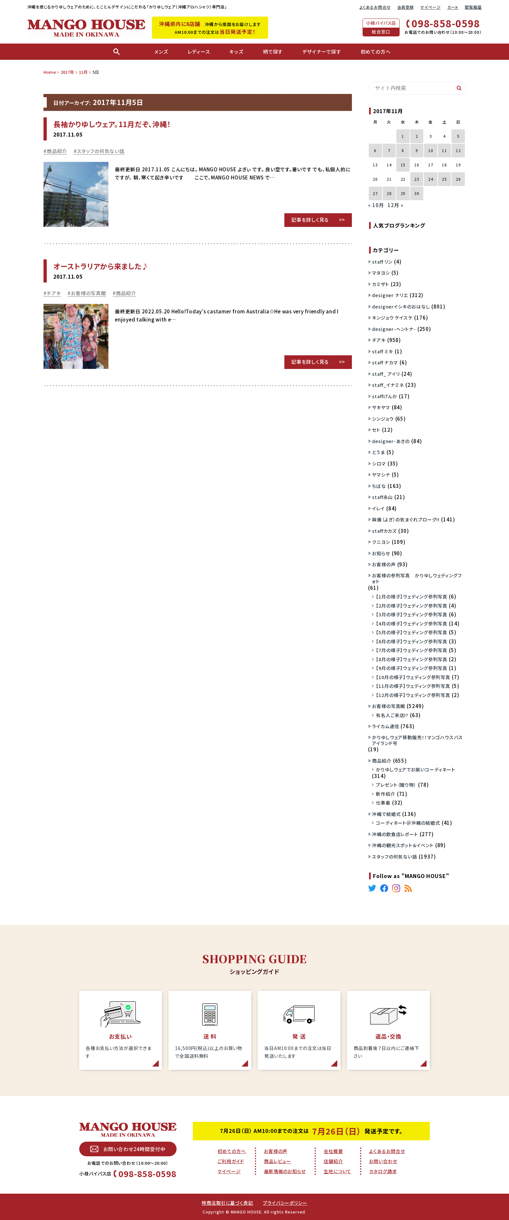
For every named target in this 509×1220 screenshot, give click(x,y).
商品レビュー (277, 1161)
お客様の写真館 (88, 293)
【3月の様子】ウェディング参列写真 (411, 614)
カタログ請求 (383, 1171)
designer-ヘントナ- (394, 329)
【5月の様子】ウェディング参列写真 (411, 632)
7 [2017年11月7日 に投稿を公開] (389, 150)
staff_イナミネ (388, 385)
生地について (337, 1171)
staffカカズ (384, 531)
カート (453, 7)
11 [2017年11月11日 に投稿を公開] (444, 150)
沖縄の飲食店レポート (395, 834)
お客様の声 (384, 564)
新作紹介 (385, 794)
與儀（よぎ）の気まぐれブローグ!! (406, 519)
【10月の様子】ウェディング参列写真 (413, 677)
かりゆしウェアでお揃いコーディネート (415, 769)
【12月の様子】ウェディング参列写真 (413, 695)
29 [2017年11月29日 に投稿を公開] (403, 193)
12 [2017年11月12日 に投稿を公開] (458, 150)
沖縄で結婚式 (386, 814)
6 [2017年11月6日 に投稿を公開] (375, 150)
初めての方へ (231, 1151)
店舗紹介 (333, 1161)
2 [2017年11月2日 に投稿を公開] (417, 136)
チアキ (54, 293)
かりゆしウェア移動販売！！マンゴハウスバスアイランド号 (417, 740)
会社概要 (333, 1151)
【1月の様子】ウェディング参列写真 (411, 596)
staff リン (382, 262)
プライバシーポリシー (285, 1203)
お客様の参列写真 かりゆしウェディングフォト (417, 578)
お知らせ (381, 553)
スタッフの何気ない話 (101, 151)
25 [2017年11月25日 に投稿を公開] (444, 179)
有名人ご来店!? (392, 715)
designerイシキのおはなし (401, 306)
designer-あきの (391, 441)
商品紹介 (57, 151)
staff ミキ (382, 351)
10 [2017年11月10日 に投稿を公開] (430, 150)
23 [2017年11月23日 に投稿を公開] (416, 179)
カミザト (380, 284)
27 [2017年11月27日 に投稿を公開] (375, 193)
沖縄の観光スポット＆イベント (403, 845)
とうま (378, 452)
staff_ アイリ (386, 374)
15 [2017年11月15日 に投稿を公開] (403, 164)
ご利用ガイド (230, 1161)
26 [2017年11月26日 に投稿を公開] (458, 179)
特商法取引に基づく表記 (227, 1203)
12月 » (395, 205)
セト (376, 430)
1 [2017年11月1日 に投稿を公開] (403, 136)
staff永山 (382, 497)
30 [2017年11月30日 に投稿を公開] (416, 193)
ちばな (379, 486)
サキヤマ (381, 407)
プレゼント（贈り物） (396, 785)
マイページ (430, 7)
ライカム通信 (385, 726)
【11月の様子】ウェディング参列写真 (413, 686)
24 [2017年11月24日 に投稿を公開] (430, 179)
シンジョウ (383, 419)
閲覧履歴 (473, 7)
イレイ (378, 508)
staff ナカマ (385, 362)
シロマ (379, 463)
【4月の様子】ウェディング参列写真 (411, 623)
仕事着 (383, 803)
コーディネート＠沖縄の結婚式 (408, 823)
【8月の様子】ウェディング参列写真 (411, 659)
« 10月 (376, 205)
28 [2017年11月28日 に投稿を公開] (389, 193)
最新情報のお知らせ (285, 1171)
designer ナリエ (390, 295)
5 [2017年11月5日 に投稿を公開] (458, 136)
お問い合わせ (383, 1161)
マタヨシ (381, 273)
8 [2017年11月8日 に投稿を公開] (403, 150)
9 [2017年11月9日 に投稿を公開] (417, 150)
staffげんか (384, 396)
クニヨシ (381, 542)
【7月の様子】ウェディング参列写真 (411, 650)
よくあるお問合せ (375, 7)
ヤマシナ (381, 475)
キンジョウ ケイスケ (392, 318)
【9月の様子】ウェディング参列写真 (411, 668)
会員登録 (405, 7)
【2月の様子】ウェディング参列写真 (411, 606)
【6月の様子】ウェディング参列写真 (411, 641)
